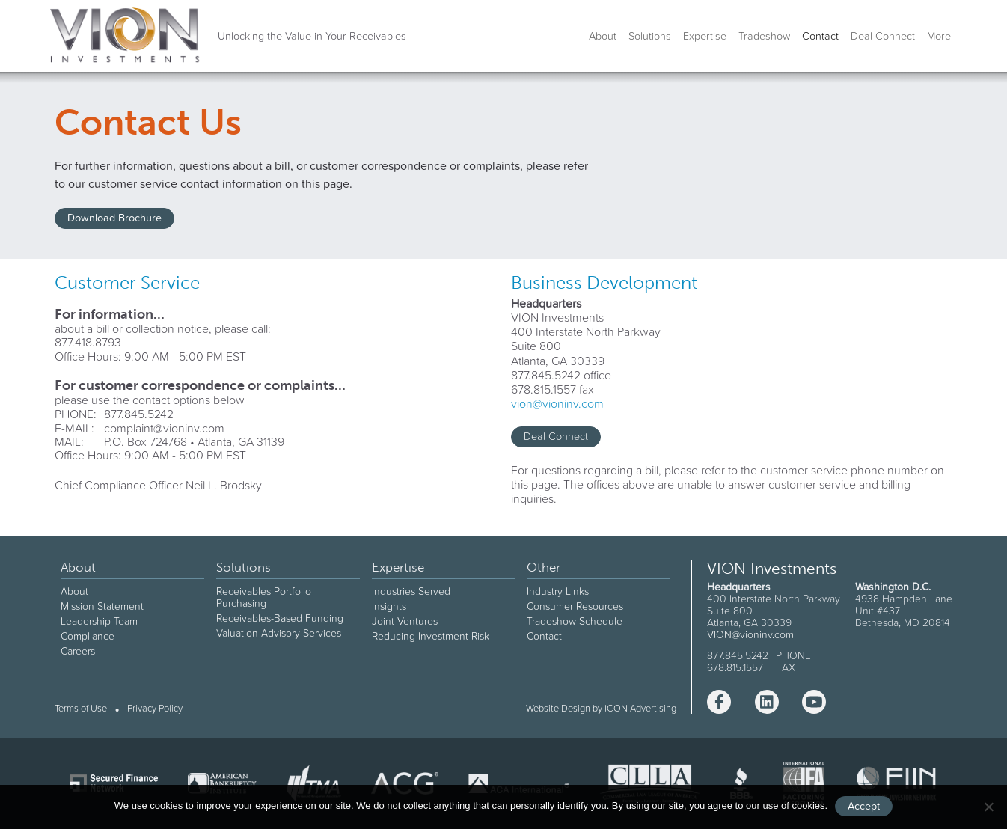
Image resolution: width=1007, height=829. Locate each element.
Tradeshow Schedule (574, 621)
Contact (820, 36)
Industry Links (558, 591)
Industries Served (411, 591)
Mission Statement (102, 606)
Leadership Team (99, 621)
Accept (864, 806)
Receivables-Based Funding (279, 618)
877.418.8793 (88, 342)
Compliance (87, 635)
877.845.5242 (139, 414)
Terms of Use (81, 709)
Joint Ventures (405, 621)
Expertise (704, 36)
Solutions (649, 36)
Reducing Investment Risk (430, 635)
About (602, 36)
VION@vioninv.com (750, 634)
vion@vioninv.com (557, 403)
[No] (988, 806)
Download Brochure (114, 217)
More (939, 36)
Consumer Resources (575, 606)
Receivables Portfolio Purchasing (263, 597)
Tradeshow (764, 36)
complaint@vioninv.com (164, 428)
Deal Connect (883, 36)
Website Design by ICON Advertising (601, 708)
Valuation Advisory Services (278, 632)
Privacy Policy (155, 709)
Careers (78, 650)
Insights (389, 606)
